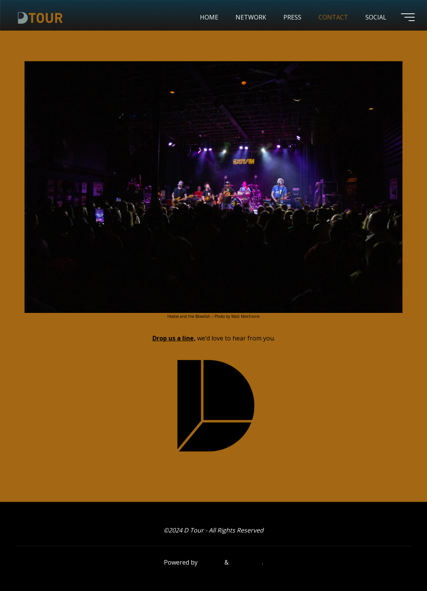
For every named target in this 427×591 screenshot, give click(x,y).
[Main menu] (408, 17)
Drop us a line (173, 338)
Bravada (210, 562)
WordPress (246, 562)
